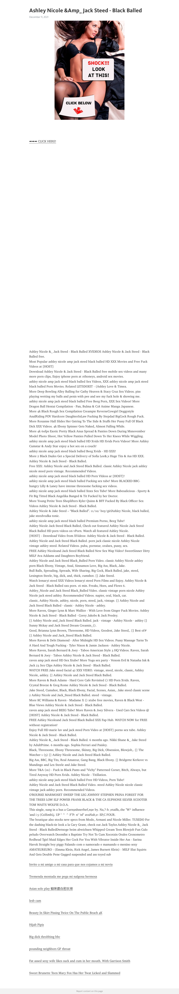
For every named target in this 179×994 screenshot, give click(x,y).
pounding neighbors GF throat (49, 949)
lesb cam (35, 901)
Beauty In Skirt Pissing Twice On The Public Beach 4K (65, 913)
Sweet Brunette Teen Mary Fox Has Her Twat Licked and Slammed (74, 973)
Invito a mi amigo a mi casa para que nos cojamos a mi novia (71, 864)
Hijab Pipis (36, 925)
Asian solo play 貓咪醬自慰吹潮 (51, 889)
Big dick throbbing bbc (44, 937)
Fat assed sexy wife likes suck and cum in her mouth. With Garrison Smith (79, 961)
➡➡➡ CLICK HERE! (42, 141)
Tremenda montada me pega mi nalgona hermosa (63, 876)
